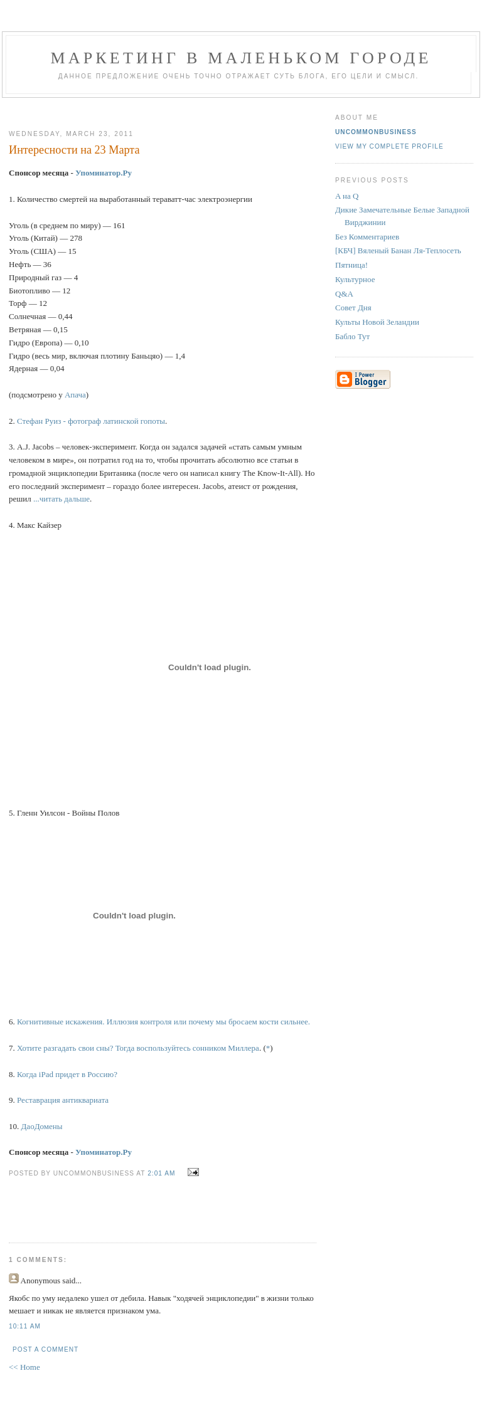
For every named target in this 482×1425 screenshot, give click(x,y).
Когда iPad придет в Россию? (67, 1074)
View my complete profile (389, 146)
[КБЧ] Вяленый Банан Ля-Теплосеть (398, 250)
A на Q (346, 196)
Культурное (355, 279)
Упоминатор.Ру (103, 172)
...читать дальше (61, 498)
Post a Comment (45, 1349)
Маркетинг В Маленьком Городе (240, 58)
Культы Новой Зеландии (377, 322)
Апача (75, 394)
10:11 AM (25, 1326)
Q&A (344, 293)
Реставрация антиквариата (63, 1100)
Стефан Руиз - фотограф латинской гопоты (91, 421)
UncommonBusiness (376, 132)
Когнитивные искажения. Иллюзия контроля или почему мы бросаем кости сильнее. (163, 1021)
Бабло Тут (352, 336)
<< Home (24, 1367)
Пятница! (351, 265)
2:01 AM (161, 1173)
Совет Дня (353, 307)
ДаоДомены (42, 1126)
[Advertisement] (157, 108)
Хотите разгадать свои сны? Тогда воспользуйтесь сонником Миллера (138, 1048)
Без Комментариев (367, 236)
